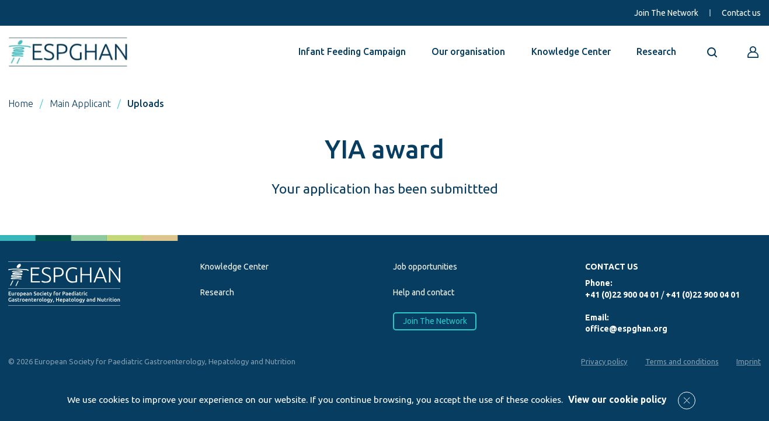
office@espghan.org (626, 328)
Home (20, 103)
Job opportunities (425, 266)
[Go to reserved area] (753, 52)
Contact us (741, 13)
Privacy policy (603, 361)
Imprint (748, 361)
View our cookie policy (617, 400)
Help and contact (423, 292)
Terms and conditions (681, 361)
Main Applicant (80, 103)
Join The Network (666, 13)
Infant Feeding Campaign (352, 51)
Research (656, 51)
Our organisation (468, 51)
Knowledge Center (571, 51)
